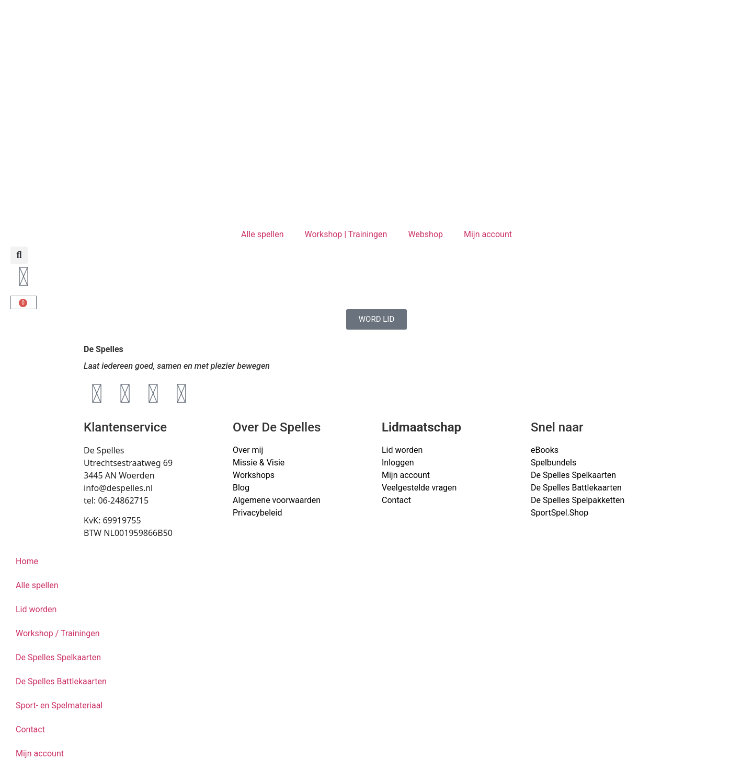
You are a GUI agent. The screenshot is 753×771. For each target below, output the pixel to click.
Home (27, 561)
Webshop (425, 234)
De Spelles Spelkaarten (58, 657)
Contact (396, 500)
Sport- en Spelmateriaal (59, 705)
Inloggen (398, 463)
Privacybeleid (257, 513)
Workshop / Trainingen (58, 633)
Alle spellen (262, 234)
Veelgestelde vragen (419, 488)
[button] (19, 255)
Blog (241, 488)
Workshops (254, 475)
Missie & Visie (258, 463)
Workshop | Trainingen (346, 234)
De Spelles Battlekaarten (61, 681)
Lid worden (402, 450)
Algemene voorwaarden (277, 500)
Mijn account (488, 234)
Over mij (248, 450)
